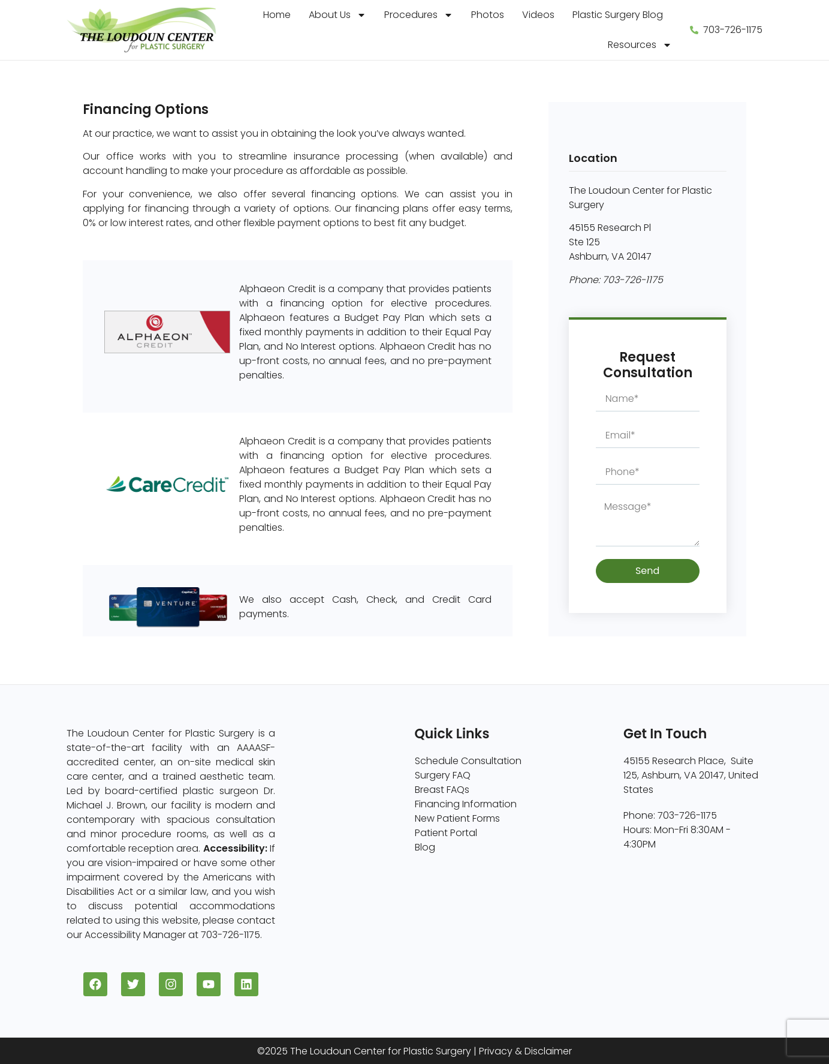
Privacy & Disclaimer (525, 1051)
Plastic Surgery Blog (617, 15)
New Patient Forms (457, 818)
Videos (538, 15)
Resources (640, 45)
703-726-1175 (632, 280)
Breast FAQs (442, 790)
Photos (487, 15)
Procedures (418, 15)
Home (277, 15)
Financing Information (466, 804)
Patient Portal (446, 833)
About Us (337, 15)
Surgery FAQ (443, 775)
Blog (425, 847)
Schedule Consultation (468, 761)
